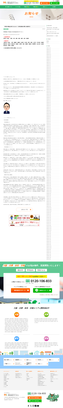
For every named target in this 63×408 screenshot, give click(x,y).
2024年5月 (49, 84)
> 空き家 (27, 373)
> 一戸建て (27, 376)
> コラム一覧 (39, 373)
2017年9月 (49, 212)
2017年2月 (49, 223)
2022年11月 (49, 113)
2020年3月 (49, 164)
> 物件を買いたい (52, 373)
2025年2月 (49, 70)
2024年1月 (49, 91)
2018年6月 (49, 198)
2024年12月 (49, 73)
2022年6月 (49, 121)
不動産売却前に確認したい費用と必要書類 (52, 27)
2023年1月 (49, 110)
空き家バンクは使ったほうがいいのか (51, 31)
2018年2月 (49, 204)
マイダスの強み (17, 6)
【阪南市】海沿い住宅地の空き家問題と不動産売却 (53, 34)
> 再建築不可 (28, 378)
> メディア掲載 (6, 385)
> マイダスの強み (6, 373)
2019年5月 (49, 180)
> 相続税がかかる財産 (41, 382)
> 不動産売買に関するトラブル (42, 378)
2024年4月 (49, 86)
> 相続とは (39, 380)
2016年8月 (49, 233)
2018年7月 (49, 196)
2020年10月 (49, 153)
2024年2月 (49, 89)
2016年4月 (49, 239)
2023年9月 (49, 97)
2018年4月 (49, 201)
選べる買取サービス (8, 6)
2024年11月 (49, 75)
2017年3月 (49, 222)
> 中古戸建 (51, 377)
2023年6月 (49, 102)
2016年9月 (49, 231)
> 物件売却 (5, 376)
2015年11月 (49, 247)
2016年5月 (49, 238)
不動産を (26, 7)
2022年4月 (49, 124)
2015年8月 (49, 252)
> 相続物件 (5, 377)
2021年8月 (49, 137)
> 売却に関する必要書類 (41, 377)
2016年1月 (49, 244)
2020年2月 (49, 166)
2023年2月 (49, 108)
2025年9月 (49, 59)
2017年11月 (49, 209)
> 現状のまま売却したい (18, 377)
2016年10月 (49, 230)
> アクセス (5, 386)
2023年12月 (49, 92)
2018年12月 (49, 188)
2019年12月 (49, 169)
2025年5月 (49, 65)
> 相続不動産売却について (41, 381)
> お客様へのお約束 (6, 378)
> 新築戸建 (51, 376)
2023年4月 (49, 105)
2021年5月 (49, 142)
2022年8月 (49, 118)
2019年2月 (49, 185)
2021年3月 (49, 145)
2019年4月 (49, 182)
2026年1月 (49, 52)
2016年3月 (49, 241)
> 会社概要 (5, 382)
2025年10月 (49, 57)
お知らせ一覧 (24, 209)
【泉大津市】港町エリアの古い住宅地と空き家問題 (53, 30)
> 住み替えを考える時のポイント (42, 385)
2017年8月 (49, 214)
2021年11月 (49, 132)
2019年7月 (49, 177)
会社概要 (53, 6)
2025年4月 (49, 67)
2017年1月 (49, 225)
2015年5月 (49, 257)
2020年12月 (49, 150)
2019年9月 (49, 174)
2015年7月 (49, 254)
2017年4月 (49, 220)
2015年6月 (49, 255)
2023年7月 (49, 100)
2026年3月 (49, 49)
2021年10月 (49, 134)
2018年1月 (49, 206)
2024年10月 (49, 76)
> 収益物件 (51, 381)
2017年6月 (49, 217)
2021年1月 (49, 148)
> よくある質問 (6, 381)
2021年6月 (49, 140)
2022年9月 (49, 116)
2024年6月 (49, 83)
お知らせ (48, 42)
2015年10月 (49, 249)
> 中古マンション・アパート (54, 378)
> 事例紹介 (5, 380)
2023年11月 (49, 94)
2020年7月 (49, 158)
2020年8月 (49, 156)
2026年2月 (49, 51)
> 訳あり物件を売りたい (18, 373)
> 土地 (27, 380)
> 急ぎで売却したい (18, 376)
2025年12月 (49, 54)
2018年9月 (49, 193)
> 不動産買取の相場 (40, 376)
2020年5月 (49, 161)
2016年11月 (49, 228)
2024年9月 (49, 78)
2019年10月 (49, 172)
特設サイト (45, 6)
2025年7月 (49, 62)
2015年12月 (49, 246)
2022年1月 (49, 129)
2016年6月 (49, 236)
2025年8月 (49, 60)
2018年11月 (49, 190)
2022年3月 (49, 126)
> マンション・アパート (29, 377)
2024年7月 (49, 81)
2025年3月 (49, 68)
